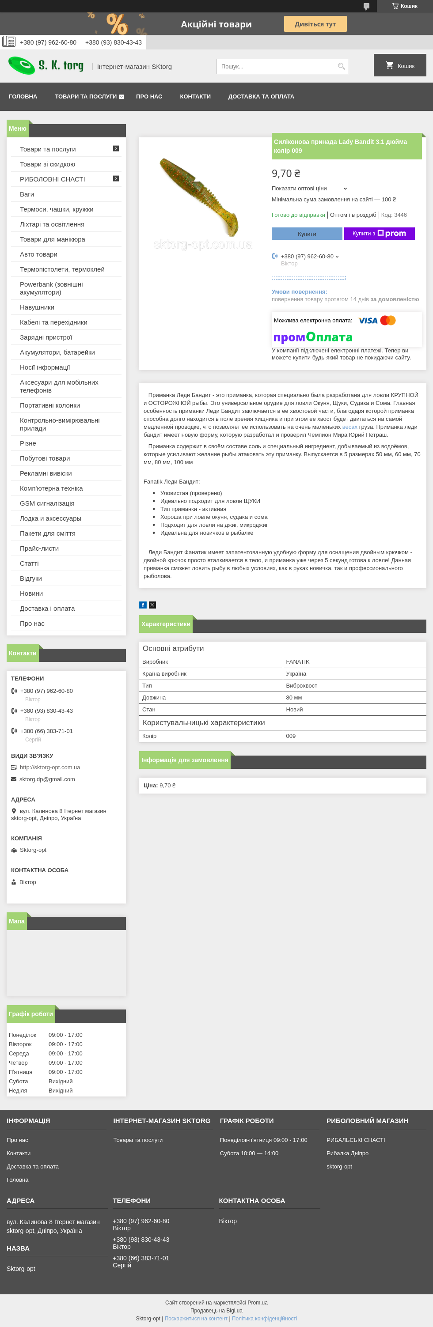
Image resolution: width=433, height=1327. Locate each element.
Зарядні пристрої (46, 337)
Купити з (379, 234)
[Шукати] (341, 66)
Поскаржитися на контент (196, 1319)
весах (349, 426)
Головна (23, 96)
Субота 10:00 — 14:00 (249, 1153)
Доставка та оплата (261, 96)
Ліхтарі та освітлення (52, 224)
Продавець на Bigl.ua (216, 1311)
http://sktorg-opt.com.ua (50, 767)
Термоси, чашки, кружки (57, 209)
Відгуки (31, 578)
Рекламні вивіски (46, 473)
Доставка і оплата (47, 608)
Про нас (149, 96)
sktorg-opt (339, 1166)
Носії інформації (45, 367)
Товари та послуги (86, 96)
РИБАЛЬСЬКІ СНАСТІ (356, 1140)
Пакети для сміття (48, 533)
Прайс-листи (39, 548)
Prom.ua (258, 1303)
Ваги (27, 194)
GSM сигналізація (47, 503)
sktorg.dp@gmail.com (47, 779)
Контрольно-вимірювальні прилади (60, 424)
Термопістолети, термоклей (62, 269)
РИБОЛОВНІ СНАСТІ (52, 179)
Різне (28, 443)
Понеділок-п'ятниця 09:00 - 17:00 (264, 1140)
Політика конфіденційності (264, 1319)
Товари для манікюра (52, 239)
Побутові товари (45, 458)
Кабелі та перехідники (53, 322)
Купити (307, 234)
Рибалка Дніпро (347, 1153)
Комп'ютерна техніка (51, 488)
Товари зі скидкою (47, 164)
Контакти (195, 96)
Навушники (37, 307)
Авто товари (38, 254)
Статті (29, 563)
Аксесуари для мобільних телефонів (59, 386)
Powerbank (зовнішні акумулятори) (51, 288)
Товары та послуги (138, 1140)
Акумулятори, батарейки (57, 352)
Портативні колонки (50, 405)
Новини (31, 593)
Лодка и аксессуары (50, 518)
